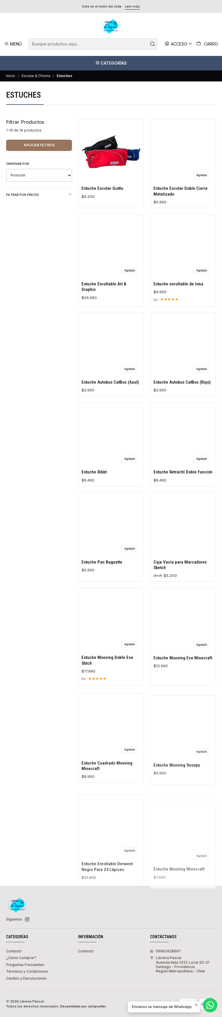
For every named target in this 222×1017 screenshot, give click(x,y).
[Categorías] (111, 63)
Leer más (132, 6)
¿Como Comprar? (21, 958)
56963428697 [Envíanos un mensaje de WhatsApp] (165, 951)
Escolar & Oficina (36, 76)
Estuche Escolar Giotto (102, 188)
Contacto (14, 951)
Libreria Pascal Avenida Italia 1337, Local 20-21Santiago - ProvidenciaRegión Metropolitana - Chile (179, 964)
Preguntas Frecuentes (25, 965)
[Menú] (13, 44)
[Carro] (207, 44)
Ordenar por (17, 164)
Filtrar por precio (39, 194)
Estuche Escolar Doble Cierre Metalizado (180, 191)
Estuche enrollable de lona (178, 308)
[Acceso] (179, 44)
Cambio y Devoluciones (26, 978)
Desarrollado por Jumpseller (83, 1006)
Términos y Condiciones (27, 971)
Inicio (10, 76)
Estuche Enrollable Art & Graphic (104, 303)
